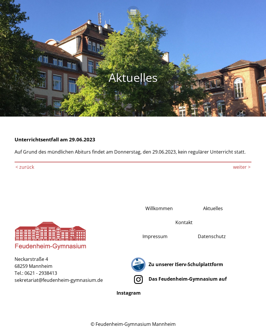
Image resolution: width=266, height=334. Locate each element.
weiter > (242, 167)
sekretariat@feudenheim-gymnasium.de (59, 280)
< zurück (24, 167)
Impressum (155, 236)
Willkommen (159, 208)
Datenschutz (212, 236)
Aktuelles (213, 208)
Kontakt (184, 222)
